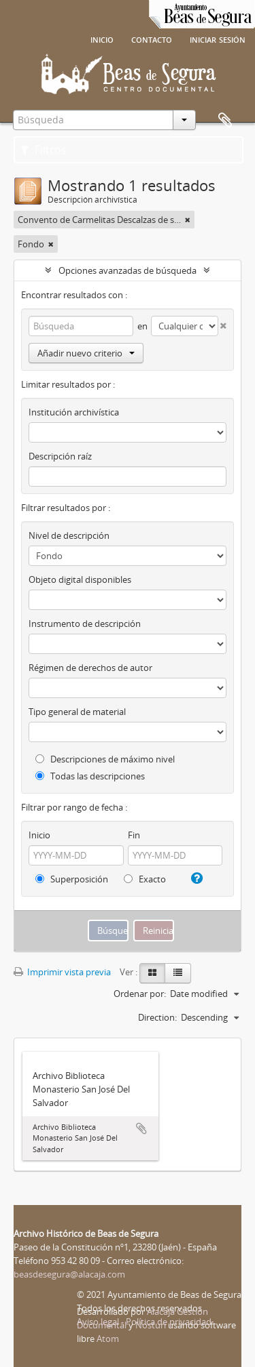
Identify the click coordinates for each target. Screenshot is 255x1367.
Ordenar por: (140, 993)
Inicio (102, 38)
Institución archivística (74, 412)
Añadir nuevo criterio (86, 353)
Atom (108, 1338)
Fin (134, 835)
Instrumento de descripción (85, 623)
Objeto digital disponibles (80, 579)
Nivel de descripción (69, 535)
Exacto (145, 879)
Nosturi (150, 1325)
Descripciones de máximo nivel (105, 759)
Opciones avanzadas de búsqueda (127, 270)
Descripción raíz (60, 456)
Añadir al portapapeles (141, 1128)
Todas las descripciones (90, 776)
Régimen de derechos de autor (90, 667)
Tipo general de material (77, 712)
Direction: (157, 1017)
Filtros (43, 149)
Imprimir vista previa (62, 972)
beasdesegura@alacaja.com (69, 1274)
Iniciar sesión (217, 38)
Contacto (151, 38)
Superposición (71, 879)
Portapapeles (225, 121)
